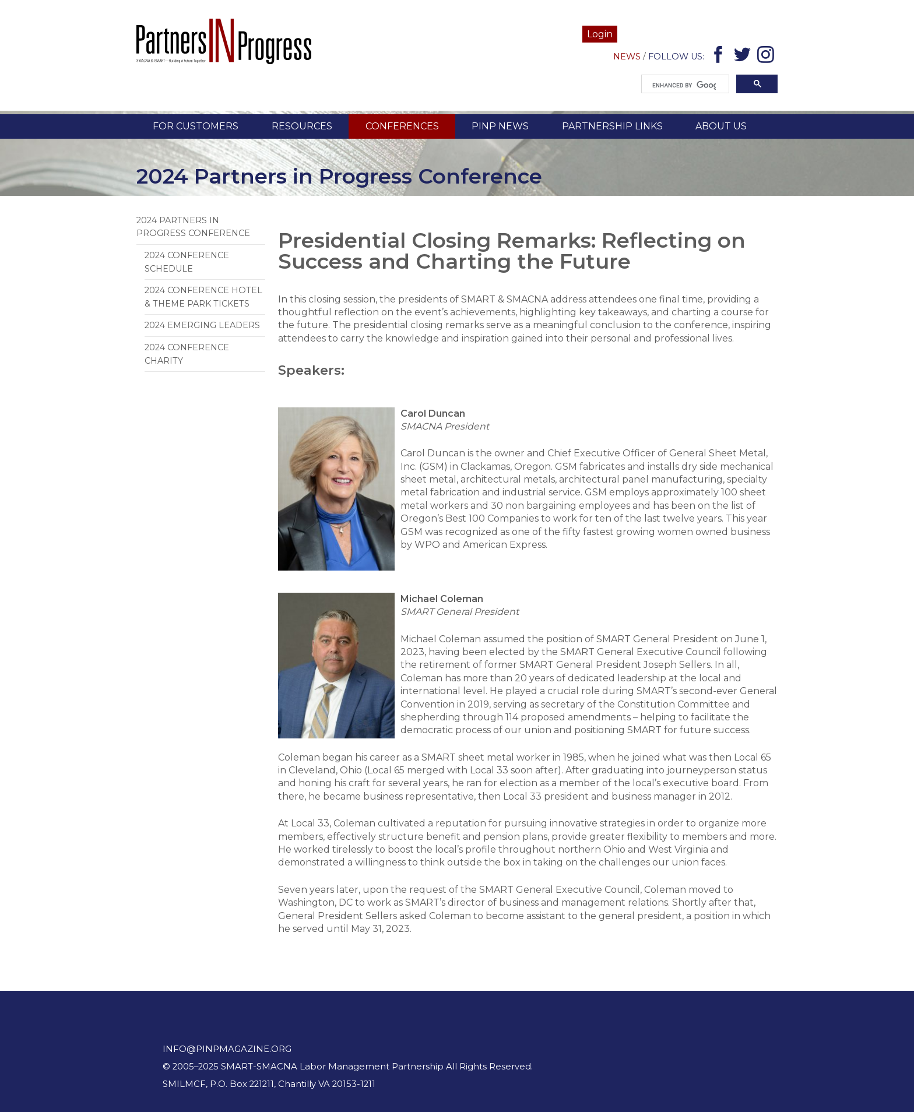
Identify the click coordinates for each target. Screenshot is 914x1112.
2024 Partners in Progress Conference (193, 226)
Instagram (767, 57)
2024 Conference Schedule (187, 261)
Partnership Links (612, 126)
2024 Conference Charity (187, 353)
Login (600, 34)
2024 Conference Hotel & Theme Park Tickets (203, 296)
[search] (684, 85)
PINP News (500, 126)
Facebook (720, 57)
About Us (721, 126)
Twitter (744, 57)
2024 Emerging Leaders (202, 325)
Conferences (402, 126)
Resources (302, 126)
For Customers (195, 126)
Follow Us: (676, 56)
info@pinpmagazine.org (227, 1049)
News (627, 56)
